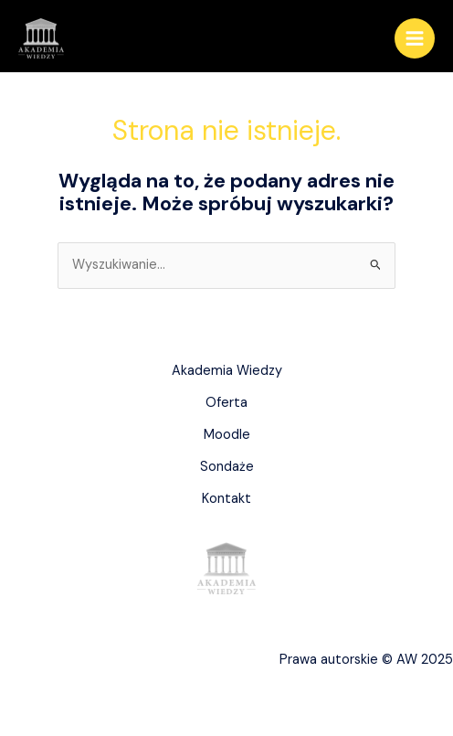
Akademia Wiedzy (227, 370)
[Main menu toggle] (415, 38)
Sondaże (227, 466)
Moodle (227, 434)
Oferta (226, 402)
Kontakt (226, 498)
